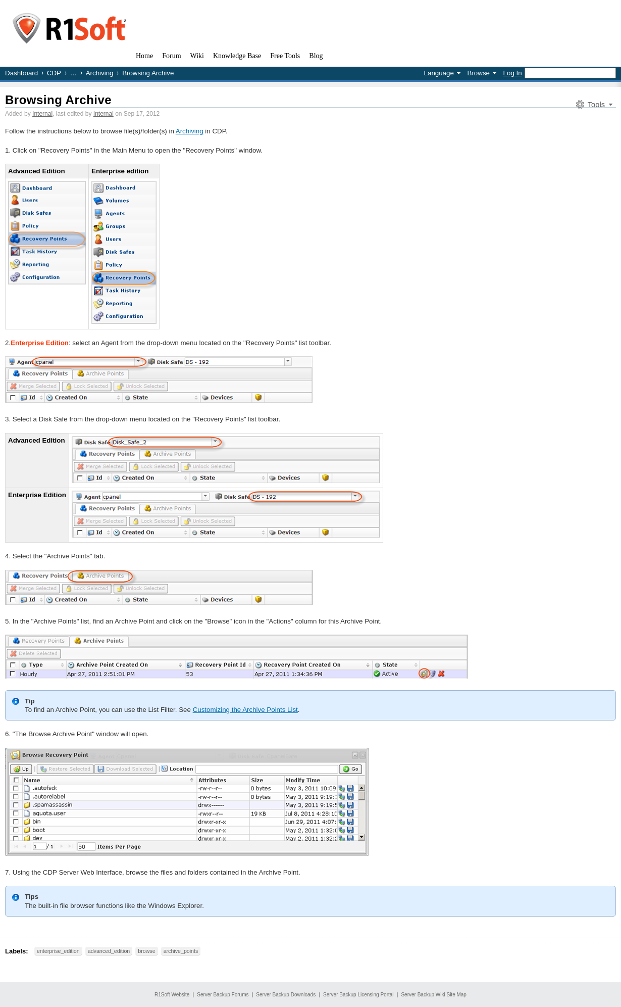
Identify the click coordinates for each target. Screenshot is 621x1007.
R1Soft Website (171, 994)
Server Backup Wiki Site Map (434, 994)
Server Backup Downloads (286, 994)
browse (146, 951)
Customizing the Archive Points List (245, 709)
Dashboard (21, 73)
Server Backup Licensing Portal (358, 994)
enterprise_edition (58, 951)
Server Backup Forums (222, 994)
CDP (54, 73)
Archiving (100, 73)
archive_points (181, 951)
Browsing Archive (58, 100)
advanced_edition (109, 951)
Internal (42, 113)
